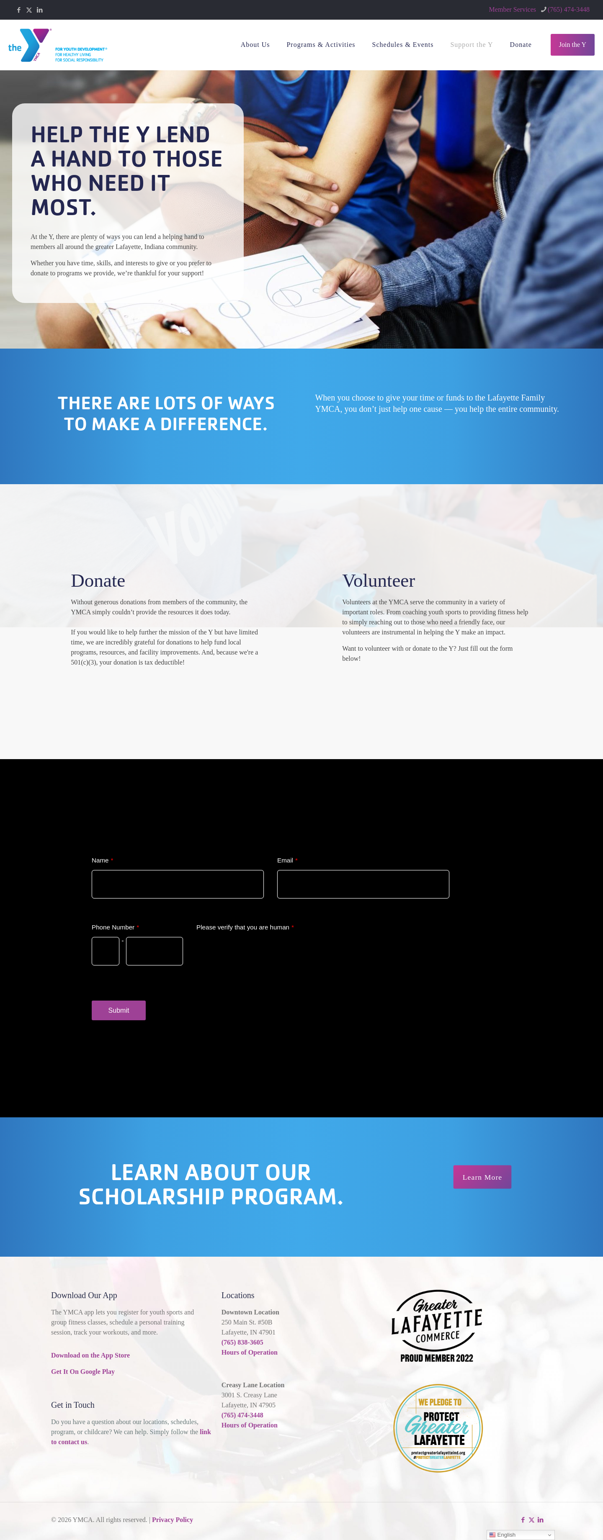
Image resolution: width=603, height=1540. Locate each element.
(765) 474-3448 (242, 1415)
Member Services (512, 9)
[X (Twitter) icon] (29, 10)
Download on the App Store (90, 1355)
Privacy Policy (172, 1519)
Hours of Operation (250, 1352)
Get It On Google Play (83, 1371)
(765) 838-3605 (242, 1342)
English (502, 1535)
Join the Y (572, 44)
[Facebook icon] (18, 10)
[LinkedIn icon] (39, 10)
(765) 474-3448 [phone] (569, 9)
